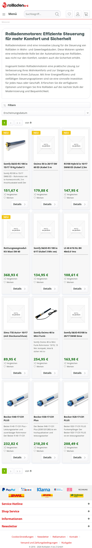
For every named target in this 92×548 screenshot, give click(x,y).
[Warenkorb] (86, 13)
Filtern (10, 105)
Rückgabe (66, 542)
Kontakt (73, 536)
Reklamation (59, 536)
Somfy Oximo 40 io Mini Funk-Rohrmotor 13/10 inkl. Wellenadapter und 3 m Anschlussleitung (45, 334)
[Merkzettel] (69, 13)
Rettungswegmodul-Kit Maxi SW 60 (15, 249)
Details (19, 203)
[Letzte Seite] (18, 122)
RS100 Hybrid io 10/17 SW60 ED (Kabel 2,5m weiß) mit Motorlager (76, 165)
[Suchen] (57, 13)
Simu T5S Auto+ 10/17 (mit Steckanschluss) (15, 334)
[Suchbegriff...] (42, 13)
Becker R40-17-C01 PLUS (14, 418)
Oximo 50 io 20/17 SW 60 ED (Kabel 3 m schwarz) (45, 165)
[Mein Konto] (77, 13)
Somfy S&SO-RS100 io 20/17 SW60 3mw (75, 334)
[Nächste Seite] (10, 122)
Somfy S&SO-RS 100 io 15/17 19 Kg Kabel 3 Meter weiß (15, 165)
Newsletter (43, 536)
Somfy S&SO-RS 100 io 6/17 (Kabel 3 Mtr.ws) (45, 249)
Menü (9, 13)
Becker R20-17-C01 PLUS (74, 418)
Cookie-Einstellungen (23, 536)
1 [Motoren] (4, 122)
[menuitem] (9, 13)
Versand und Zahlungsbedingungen (39, 542)
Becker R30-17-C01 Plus (44, 418)
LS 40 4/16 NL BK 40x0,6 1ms (73, 249)
